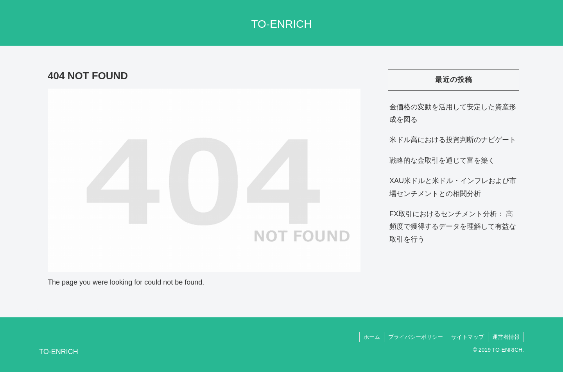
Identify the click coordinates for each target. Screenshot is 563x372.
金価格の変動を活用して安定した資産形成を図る (452, 113)
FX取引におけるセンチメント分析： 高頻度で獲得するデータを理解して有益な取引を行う (452, 226)
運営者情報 (506, 337)
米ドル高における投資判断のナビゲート (452, 140)
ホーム (372, 337)
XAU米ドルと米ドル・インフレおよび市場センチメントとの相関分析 (452, 187)
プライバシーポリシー (415, 337)
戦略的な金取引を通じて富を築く (442, 160)
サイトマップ (467, 337)
